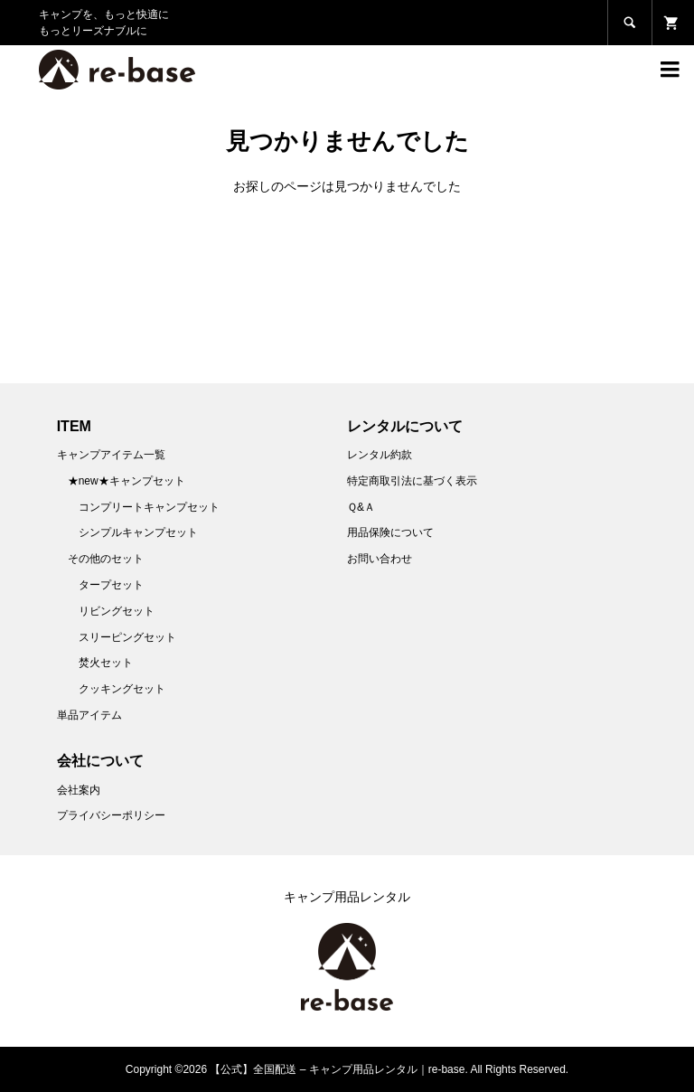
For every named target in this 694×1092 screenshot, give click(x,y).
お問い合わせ (379, 558)
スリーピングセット (127, 637)
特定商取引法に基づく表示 (412, 481)
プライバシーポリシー (111, 815)
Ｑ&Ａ (361, 507)
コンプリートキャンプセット (149, 507)
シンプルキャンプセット (138, 532)
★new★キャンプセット (126, 481)
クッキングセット (122, 688)
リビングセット (117, 611)
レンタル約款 (379, 454)
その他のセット (106, 558)
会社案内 (78, 790)
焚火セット (106, 662)
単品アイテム (89, 715)
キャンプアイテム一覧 (111, 454)
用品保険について (390, 532)
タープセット (111, 585)
